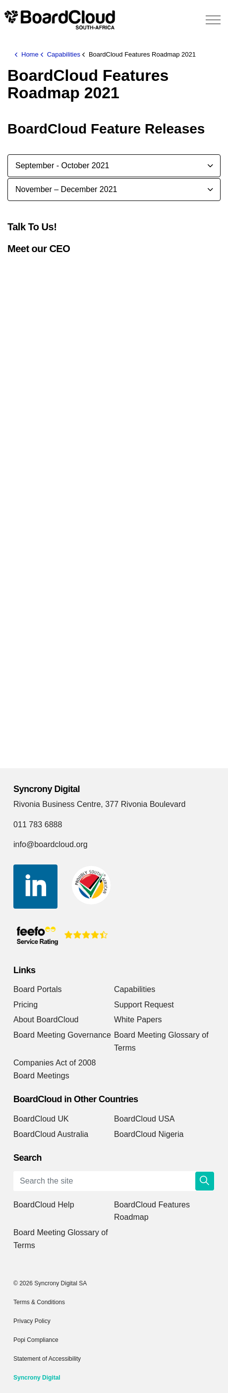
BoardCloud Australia (50, 1134)
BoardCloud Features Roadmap (152, 1211)
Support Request (144, 1004)
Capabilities (134, 989)
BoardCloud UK (41, 1119)
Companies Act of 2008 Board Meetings (54, 1069)
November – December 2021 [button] (66, 189)
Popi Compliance (35, 1339)
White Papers (138, 1019)
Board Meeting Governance (62, 1035)
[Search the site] (114, 1181)
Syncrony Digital (36, 1377)
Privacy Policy (32, 1321)
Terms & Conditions (39, 1302)
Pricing (25, 1004)
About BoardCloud (46, 1019)
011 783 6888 (37, 824)
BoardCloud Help (43, 1204)
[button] (205, 1181)
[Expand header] (213, 20)
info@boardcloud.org (50, 844)
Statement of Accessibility (47, 1358)
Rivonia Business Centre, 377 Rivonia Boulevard (99, 804)
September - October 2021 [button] (62, 165)
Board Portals (37, 989)
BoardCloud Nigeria (149, 1134)
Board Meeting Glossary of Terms (161, 1041)
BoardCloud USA (144, 1119)
